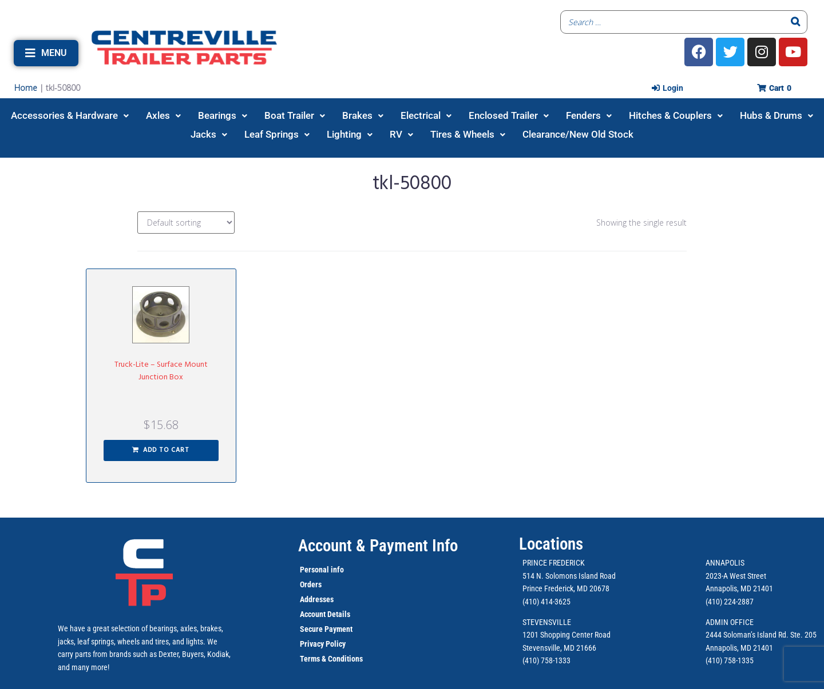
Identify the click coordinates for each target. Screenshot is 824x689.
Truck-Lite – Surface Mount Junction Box (161, 371)
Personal (314, 569)
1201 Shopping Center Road (566, 634)
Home (25, 87)
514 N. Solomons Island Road (569, 575)
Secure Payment (326, 629)
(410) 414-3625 (546, 601)
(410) (714, 660)
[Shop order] (186, 222)
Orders (311, 584)
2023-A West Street (736, 575)
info (336, 569)
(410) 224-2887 (730, 601)
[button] (46, 53)
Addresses (317, 599)
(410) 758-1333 (546, 660)
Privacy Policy (323, 643)
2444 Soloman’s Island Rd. (747, 634)
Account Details (325, 614)
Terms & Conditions (331, 658)
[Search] (795, 22)
